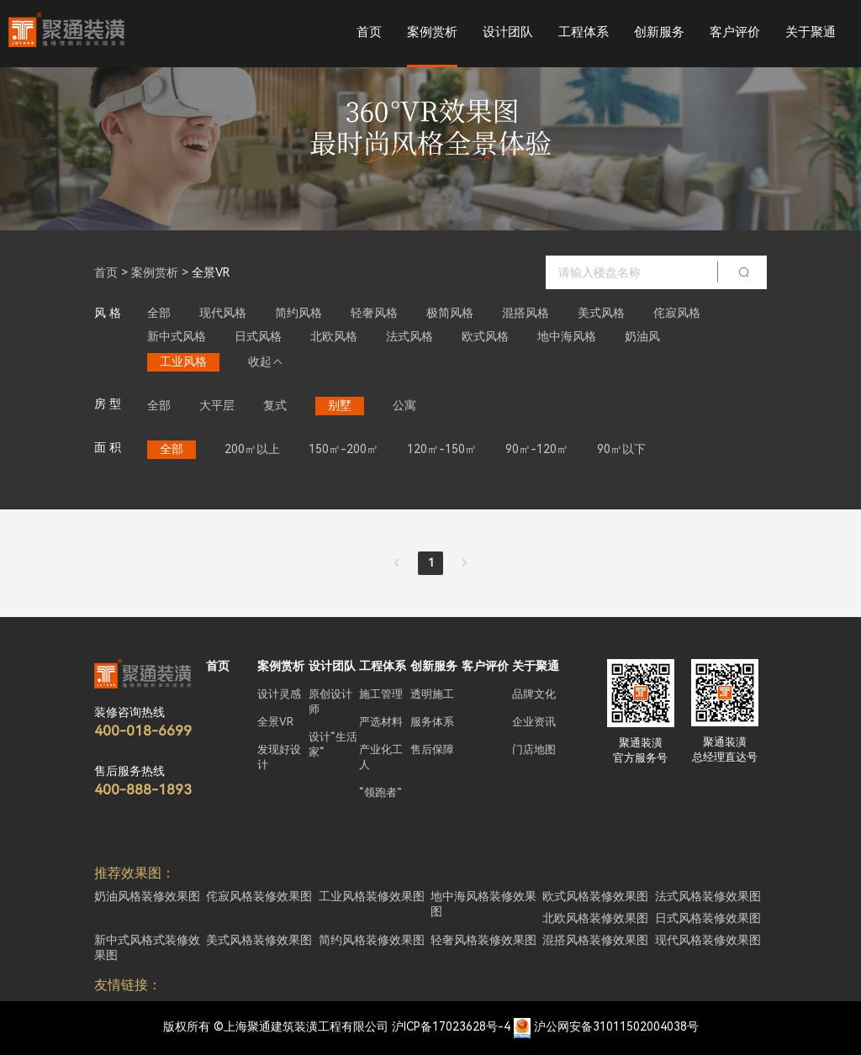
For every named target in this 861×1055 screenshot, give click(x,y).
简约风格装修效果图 (372, 940)
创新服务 (659, 32)
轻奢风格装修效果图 (483, 940)
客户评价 (735, 32)
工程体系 (583, 32)
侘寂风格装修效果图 (259, 896)
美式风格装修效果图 (259, 940)
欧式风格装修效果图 (595, 896)
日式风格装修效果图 (708, 918)
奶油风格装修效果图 (147, 896)
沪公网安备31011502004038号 (616, 1026)
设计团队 (508, 32)
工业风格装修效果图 (372, 896)
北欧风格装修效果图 (595, 918)
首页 (369, 32)
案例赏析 (432, 32)
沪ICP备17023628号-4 (451, 1026)
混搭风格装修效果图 (595, 940)
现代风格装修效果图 (708, 940)
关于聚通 (810, 32)
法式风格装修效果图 (708, 896)
